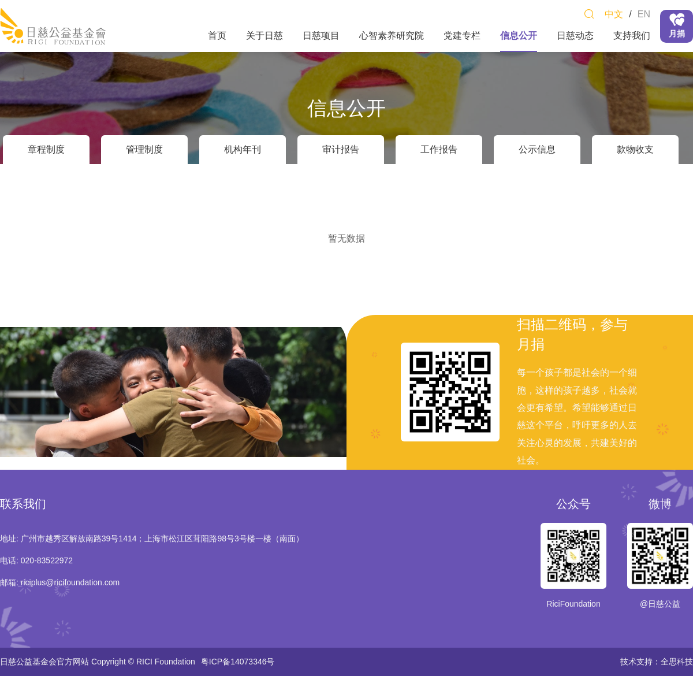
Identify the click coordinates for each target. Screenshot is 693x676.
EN (644, 14)
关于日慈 (264, 35)
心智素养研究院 (391, 35)
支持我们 (631, 35)
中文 (614, 14)
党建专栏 (462, 35)
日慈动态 (575, 35)
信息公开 (518, 35)
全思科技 (677, 661)
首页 (217, 35)
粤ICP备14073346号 (238, 661)
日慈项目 (321, 35)
